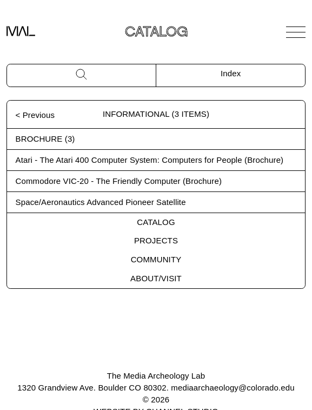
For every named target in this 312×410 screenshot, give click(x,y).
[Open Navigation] (296, 32)
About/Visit (156, 278)
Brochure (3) (45, 138)
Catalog (156, 222)
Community (156, 259)
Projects (156, 240)
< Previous (35, 115)
